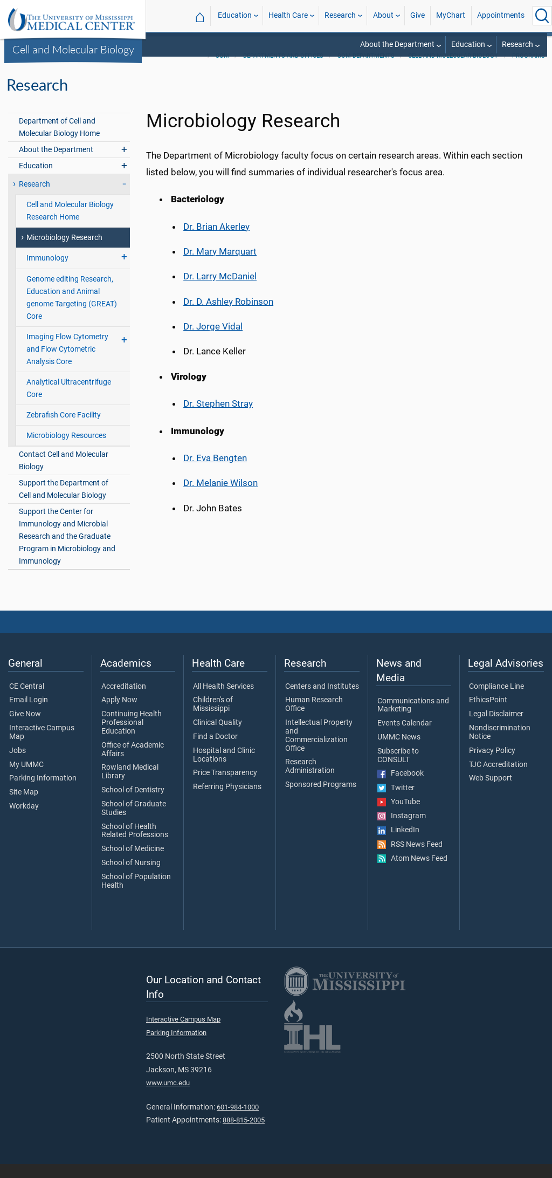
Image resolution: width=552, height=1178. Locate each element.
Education (235, 15)
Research (340, 15)
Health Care (288, 15)
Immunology (47, 272)
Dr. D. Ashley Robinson (228, 315)
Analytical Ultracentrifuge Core (68, 402)
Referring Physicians (227, 801)
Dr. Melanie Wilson (220, 496)
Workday (24, 820)
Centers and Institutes (322, 700)
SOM (222, 69)
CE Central (26, 700)
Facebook (400, 787)
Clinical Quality (217, 736)
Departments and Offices (283, 69)
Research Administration (310, 780)
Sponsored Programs (320, 799)
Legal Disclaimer (496, 728)
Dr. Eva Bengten (215, 472)
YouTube (398, 816)
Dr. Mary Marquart (220, 265)
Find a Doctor (215, 750)
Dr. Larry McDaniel (220, 290)
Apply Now (119, 714)
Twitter (396, 802)
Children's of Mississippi (213, 718)
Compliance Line (496, 700)
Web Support (490, 792)
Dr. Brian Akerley (216, 240)
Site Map (23, 806)
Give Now (25, 728)
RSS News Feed (410, 858)
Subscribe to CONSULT (398, 769)
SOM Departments (366, 69)
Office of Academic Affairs (132, 763)
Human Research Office (314, 718)
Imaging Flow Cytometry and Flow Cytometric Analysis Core (67, 363)
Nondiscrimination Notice (499, 746)
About (383, 15)
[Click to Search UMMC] (542, 15)
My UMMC (26, 779)
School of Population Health (136, 895)
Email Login (28, 714)
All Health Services (223, 700)
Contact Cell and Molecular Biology (63, 474)
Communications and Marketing (413, 719)
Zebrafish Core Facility (63, 429)
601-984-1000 (238, 1121)
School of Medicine (132, 863)
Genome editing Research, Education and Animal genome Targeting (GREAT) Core (71, 312)
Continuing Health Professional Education (131, 736)
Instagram (401, 830)
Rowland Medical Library (129, 786)
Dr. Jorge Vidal (213, 340)
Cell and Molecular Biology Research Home (70, 225)
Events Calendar (404, 737)
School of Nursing (131, 877)
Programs (528, 69)
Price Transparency (225, 787)
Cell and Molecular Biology (73, 49)
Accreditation (123, 700)
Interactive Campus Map (41, 746)
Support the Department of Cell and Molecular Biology (63, 503)
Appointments (501, 15)
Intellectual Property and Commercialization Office (319, 749)
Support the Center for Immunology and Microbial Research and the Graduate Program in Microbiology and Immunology (67, 550)
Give (417, 15)
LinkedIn (398, 844)
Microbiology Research (64, 251)
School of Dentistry (132, 804)
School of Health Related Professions (134, 845)
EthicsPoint (488, 714)
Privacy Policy (492, 765)
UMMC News (398, 751)
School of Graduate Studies (133, 822)
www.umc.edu (168, 1097)
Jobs (17, 765)
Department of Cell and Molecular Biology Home (59, 141)
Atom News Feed (412, 872)
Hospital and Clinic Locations (224, 769)
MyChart (450, 15)
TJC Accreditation (498, 779)
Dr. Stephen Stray (218, 417)
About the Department (397, 44)
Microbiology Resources (66, 449)
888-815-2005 (244, 1134)
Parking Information (43, 792)
